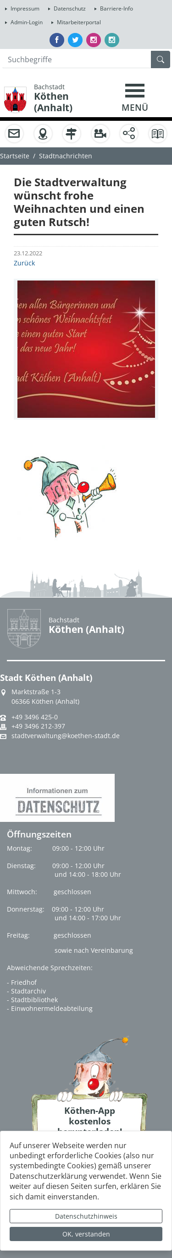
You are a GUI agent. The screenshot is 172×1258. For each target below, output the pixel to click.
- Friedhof (22, 982)
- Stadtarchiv (26, 991)
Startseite (14, 155)
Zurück (24, 263)
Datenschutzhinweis (86, 1216)
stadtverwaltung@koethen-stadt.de (65, 736)
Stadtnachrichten (65, 155)
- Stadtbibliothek (32, 999)
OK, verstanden (86, 1234)
